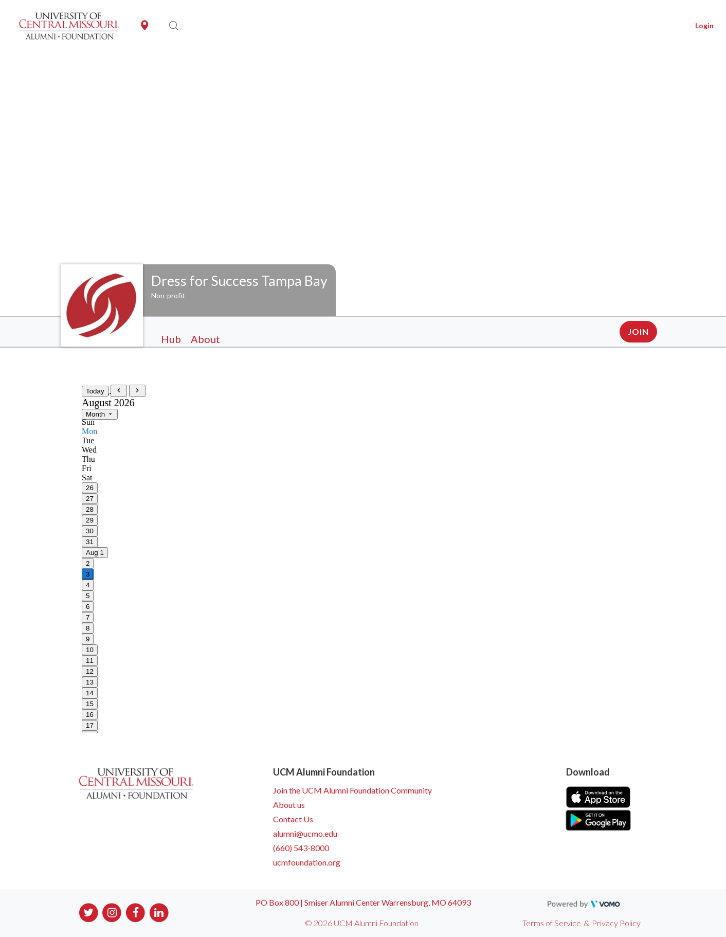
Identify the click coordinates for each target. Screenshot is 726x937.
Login (704, 25)
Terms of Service (551, 923)
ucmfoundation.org (306, 862)
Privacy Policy (616, 923)
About (205, 339)
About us (289, 804)
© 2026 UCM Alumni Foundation (362, 923)
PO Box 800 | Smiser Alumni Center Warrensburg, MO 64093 (363, 902)
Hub (171, 339)
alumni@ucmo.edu (305, 833)
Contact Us (293, 819)
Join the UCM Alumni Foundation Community (352, 790)
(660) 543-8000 (301, 848)
